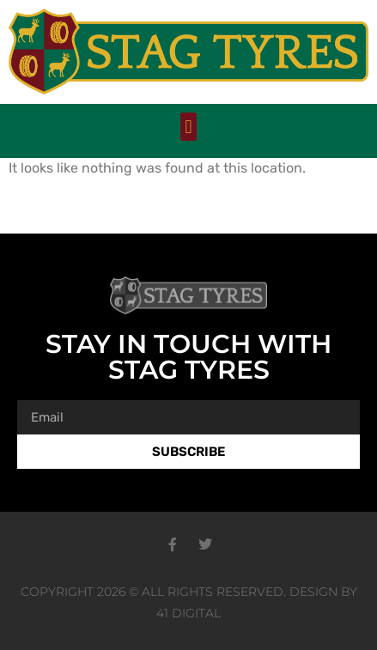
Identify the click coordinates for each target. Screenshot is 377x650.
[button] (188, 126)
